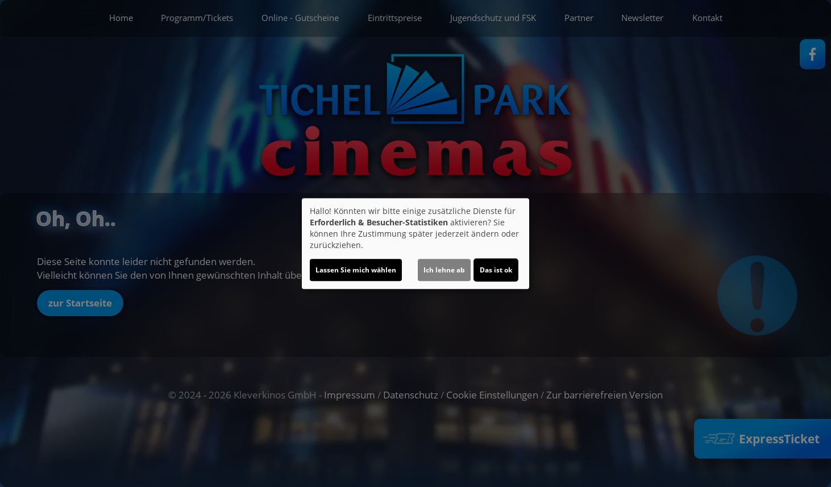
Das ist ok (496, 270)
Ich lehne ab (444, 270)
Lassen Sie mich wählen (355, 270)
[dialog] (415, 243)
